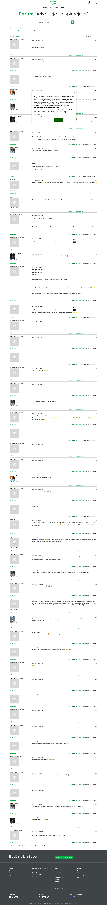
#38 (96, 648)
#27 (96, 476)
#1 (96, 40)
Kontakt (40, 903)
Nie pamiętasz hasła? (37, 876)
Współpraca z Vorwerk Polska (62, 886)
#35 (96, 600)
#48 (96, 804)
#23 (96, 413)
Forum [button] (50, 7)
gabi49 (13, 179)
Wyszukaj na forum (82, 873)
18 (32, 845)
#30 (96, 520)
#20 (96, 368)
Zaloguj (71, 55)
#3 (96, 75)
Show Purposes (48, 120)
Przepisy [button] (45, 7)
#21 (96, 384)
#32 (96, 555)
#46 (96, 773)
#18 (96, 337)
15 (23, 845)
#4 (96, 90)
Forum (56, 868)
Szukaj (79, 868)
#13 (96, 238)
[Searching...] (54, 22)
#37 (96, 632)
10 (62, 30)
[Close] (74, 92)
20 (39, 845)
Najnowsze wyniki (42, 30)
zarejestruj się (79, 55)
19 (35, 845)
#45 (96, 757)
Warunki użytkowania (48, 903)
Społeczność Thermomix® (61, 870)
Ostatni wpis (93, 36)
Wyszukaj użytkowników (83, 875)
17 (29, 845)
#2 (96, 59)
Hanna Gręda (14, 89)
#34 (96, 584)
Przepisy (11, 868)
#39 (96, 663)
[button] (89, 2)
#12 (96, 215)
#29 (96, 505)
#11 (96, 198)
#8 (96, 148)
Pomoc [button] (62, 7)
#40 (96, 679)
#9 (96, 162)
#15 (96, 267)
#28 (96, 489)
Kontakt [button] (57, 7)
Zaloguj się (34, 872)
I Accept (58, 120)
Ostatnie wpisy (35, 879)
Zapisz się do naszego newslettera (64, 857)
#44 (96, 742)
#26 (96, 460)
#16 (96, 305)
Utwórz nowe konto (36, 874)
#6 (96, 117)
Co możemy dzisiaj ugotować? (62, 883)
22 (45, 845)
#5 (96, 104)
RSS (78, 877)
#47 (96, 789)
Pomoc (75, 903)
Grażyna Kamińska (16, 116)
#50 (96, 831)
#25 (96, 444)
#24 (96, 429)
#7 (96, 132)
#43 (96, 726)
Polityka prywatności (58, 903)
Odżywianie (57, 879)
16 (26, 845)
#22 (96, 400)
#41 (96, 695)
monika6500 (14, 103)
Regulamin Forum (59, 888)
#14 (96, 254)
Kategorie (11, 873)
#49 (96, 818)
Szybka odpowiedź (15, 36)
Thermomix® (58, 873)
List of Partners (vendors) (40, 116)
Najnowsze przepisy (14, 875)
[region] (54, 107)
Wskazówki (57, 881)
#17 (96, 321)
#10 (96, 180)
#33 (96, 571)
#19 (96, 353)
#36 (96, 617)
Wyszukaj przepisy (13, 870)
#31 (96, 538)
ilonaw (13, 616)
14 (19, 845)
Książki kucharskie (59, 877)
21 (42, 845)
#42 (96, 710)
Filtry (20, 30)
